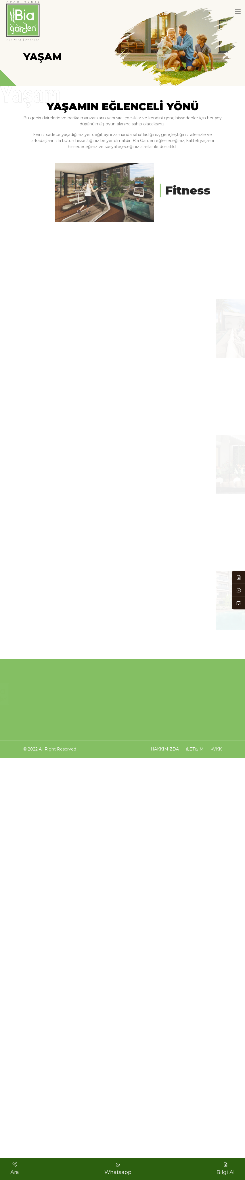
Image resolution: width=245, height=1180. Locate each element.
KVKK (216, 749)
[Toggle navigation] (238, 11)
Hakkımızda (165, 749)
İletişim (195, 749)
